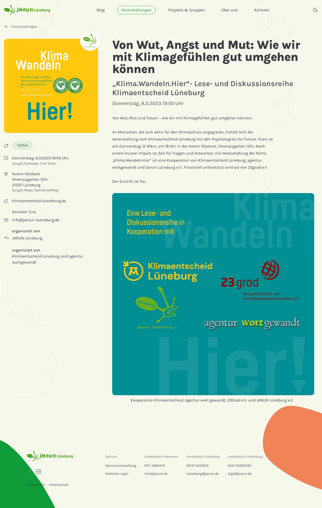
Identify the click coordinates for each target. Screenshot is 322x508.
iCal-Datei (48, 163)
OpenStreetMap (46, 190)
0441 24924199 (239, 465)
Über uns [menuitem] (229, 10)
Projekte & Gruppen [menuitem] (186, 10)
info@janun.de (156, 473)
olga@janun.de (240, 473)
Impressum (36, 485)
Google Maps (22, 190)
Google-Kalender (25, 163)
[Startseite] (27, 10)
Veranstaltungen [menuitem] (136, 10)
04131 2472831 (197, 465)
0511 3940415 (154, 465)
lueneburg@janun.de (202, 473)
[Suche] (315, 10)
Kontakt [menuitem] (261, 10)
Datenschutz (59, 485)
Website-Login (116, 473)
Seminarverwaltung (120, 465)
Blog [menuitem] (101, 10)
